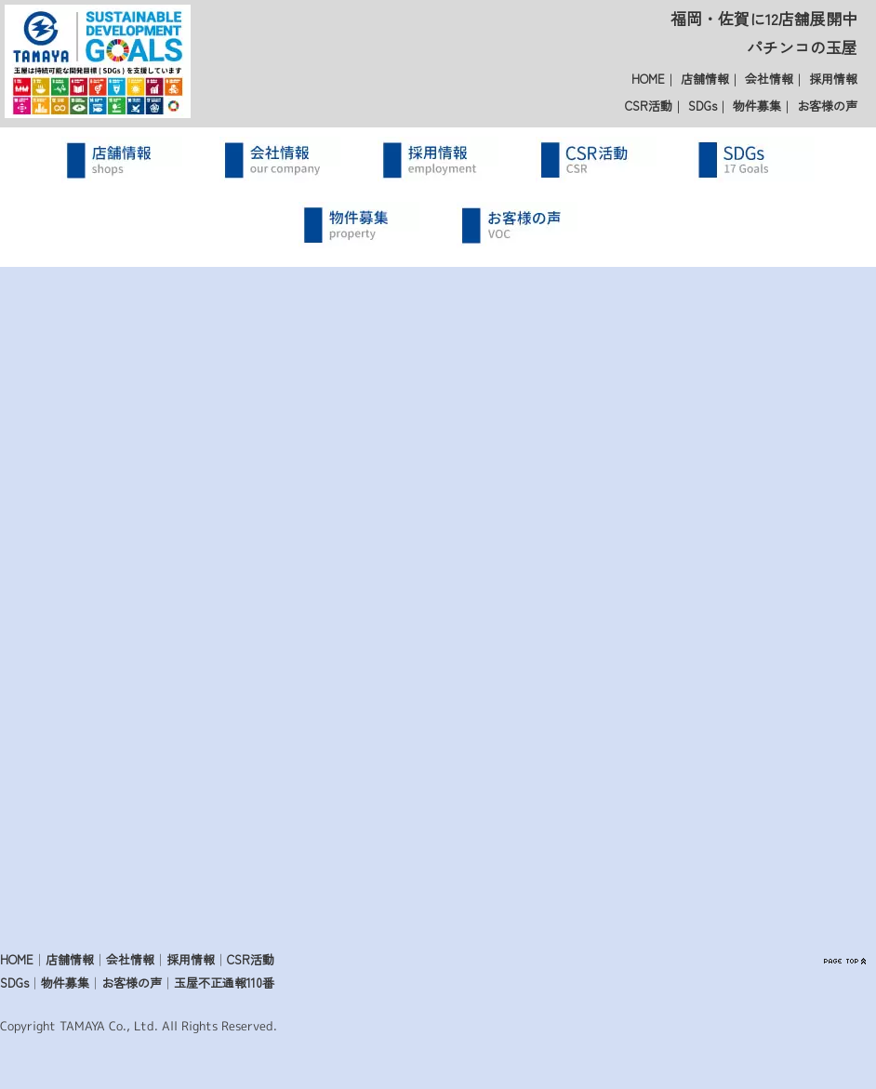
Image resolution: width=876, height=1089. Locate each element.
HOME (648, 78)
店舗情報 (705, 78)
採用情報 (833, 78)
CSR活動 (648, 105)
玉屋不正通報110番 (224, 982)
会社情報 (769, 78)
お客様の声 (827, 105)
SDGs (702, 105)
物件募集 (757, 105)
